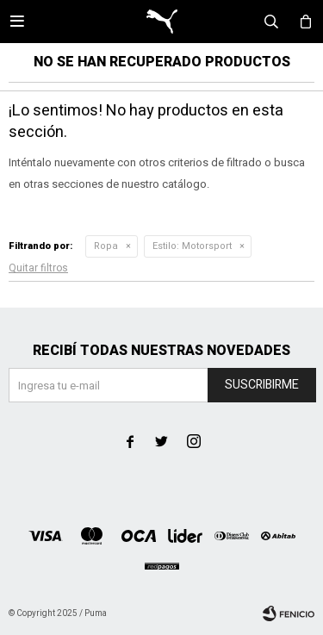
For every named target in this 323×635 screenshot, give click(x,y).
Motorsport (192, 246)
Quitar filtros (38, 268)
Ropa (106, 246)
